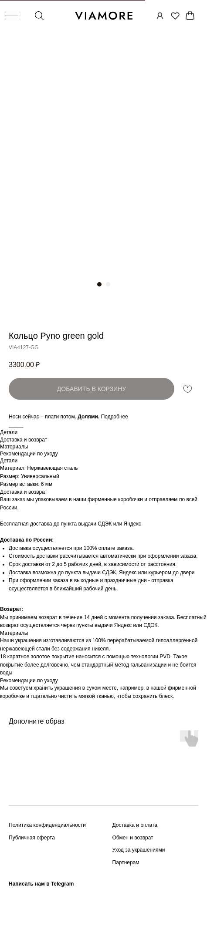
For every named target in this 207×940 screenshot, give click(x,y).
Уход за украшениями (138, 850)
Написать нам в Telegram (41, 884)
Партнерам (125, 862)
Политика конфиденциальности (47, 825)
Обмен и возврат (132, 838)
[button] (114, 417)
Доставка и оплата (135, 825)
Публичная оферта (32, 838)
